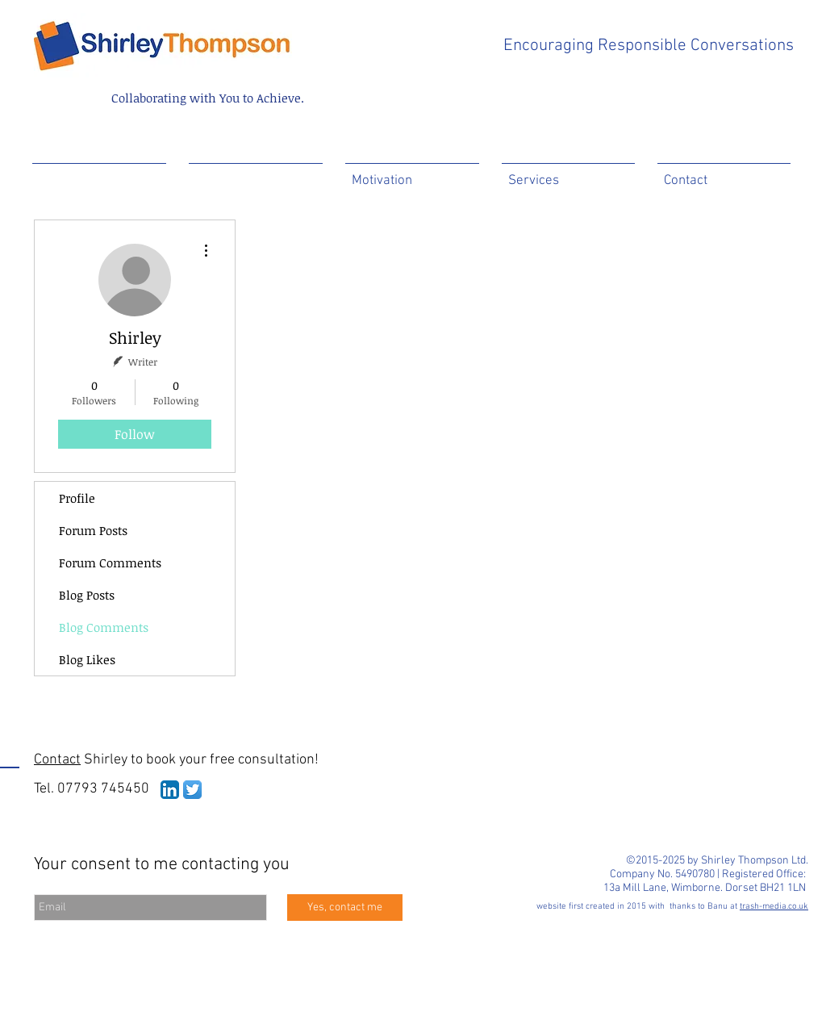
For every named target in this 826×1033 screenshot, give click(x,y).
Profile (77, 498)
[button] (255, 174)
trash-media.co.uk (774, 906)
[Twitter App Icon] (192, 789)
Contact (57, 759)
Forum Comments (110, 562)
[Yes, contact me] (345, 907)
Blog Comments (103, 627)
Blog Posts (87, 595)
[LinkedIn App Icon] (170, 789)
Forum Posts (93, 530)
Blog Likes (87, 659)
